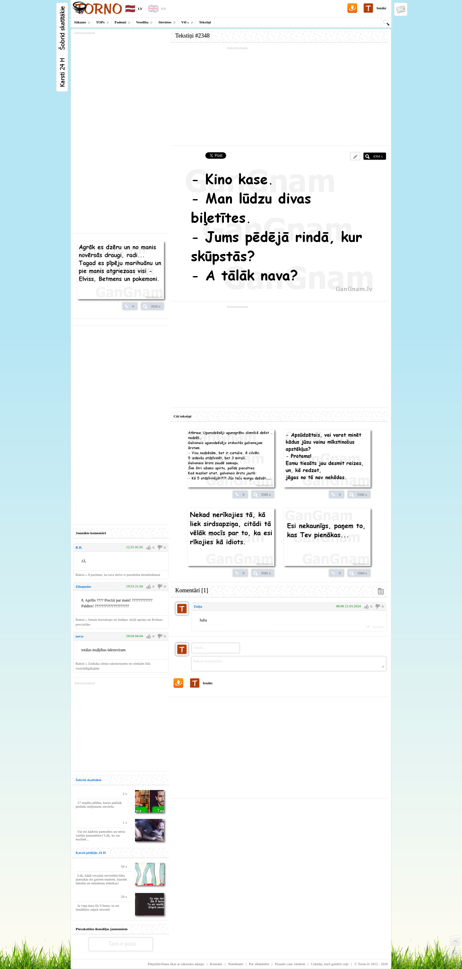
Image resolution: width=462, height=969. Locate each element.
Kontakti (216, 964)
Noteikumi (235, 964)
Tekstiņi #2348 (192, 35)
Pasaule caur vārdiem (290, 964)
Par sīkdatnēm (259, 964)
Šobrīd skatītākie (88, 780)
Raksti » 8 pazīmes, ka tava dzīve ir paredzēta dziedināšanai (118, 575)
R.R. (79, 547)
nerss (79, 636)
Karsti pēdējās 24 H (91, 853)
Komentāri (191, 590)
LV (140, 9)
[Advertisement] (279, 96)
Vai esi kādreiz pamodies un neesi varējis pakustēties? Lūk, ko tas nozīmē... (100, 835)
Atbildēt (377, 627)
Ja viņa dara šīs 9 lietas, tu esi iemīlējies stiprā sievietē (97, 907)
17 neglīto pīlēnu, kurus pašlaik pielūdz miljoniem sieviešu (99, 804)
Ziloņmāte (83, 586)
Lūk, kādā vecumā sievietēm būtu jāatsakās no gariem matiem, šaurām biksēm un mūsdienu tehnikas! (101, 879)
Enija (198, 606)
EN (163, 9)
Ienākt (381, 8)
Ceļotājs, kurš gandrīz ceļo (329, 964)
